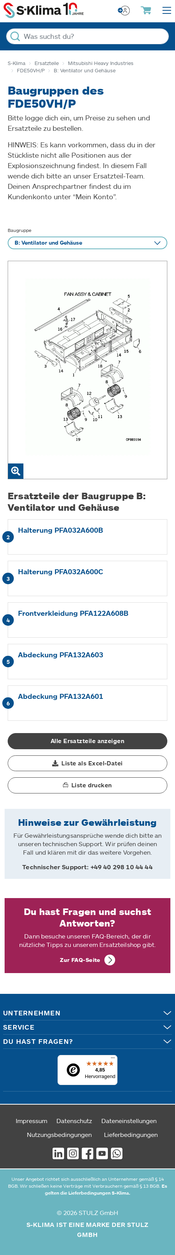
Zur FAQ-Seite (80, 960)
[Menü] (112, 1059)
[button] (87, 763)
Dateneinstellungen (129, 1120)
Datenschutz (74, 1120)
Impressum (31, 1120)
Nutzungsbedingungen (59, 1134)
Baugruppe (19, 230)
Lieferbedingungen (131, 1134)
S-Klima (16, 63)
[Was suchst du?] (87, 36)
